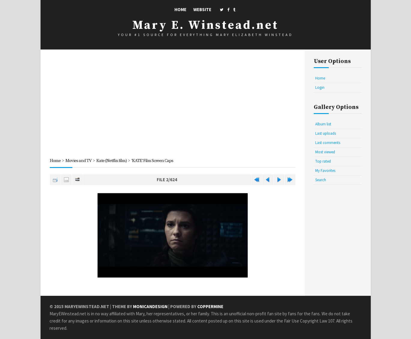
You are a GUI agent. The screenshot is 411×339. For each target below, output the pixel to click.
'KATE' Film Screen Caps (154, 161)
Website (202, 9)
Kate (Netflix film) (112, 161)
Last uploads (325, 133)
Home (180, 9)
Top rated (323, 161)
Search (320, 179)
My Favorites (325, 170)
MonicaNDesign (150, 306)
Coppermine (210, 306)
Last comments (327, 142)
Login (320, 87)
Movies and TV (78, 161)
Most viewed (325, 151)
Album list (323, 124)
